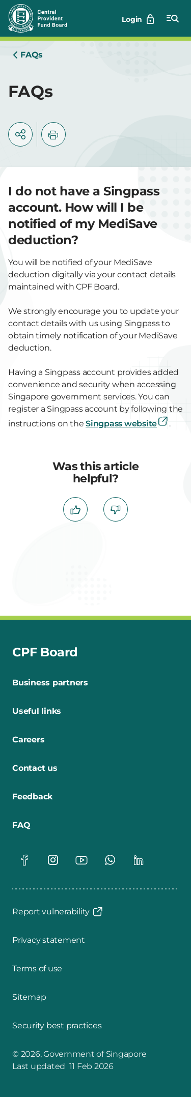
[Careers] (28, 740)
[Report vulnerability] (58, 912)
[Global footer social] (24, 860)
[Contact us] (35, 768)
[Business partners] (50, 683)
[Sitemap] (29, 997)
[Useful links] (36, 711)
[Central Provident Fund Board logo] (43, 18)
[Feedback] (32, 797)
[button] (20, 134)
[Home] (27, 55)
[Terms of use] (37, 969)
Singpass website (127, 423)
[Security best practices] (56, 1026)
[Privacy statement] (48, 940)
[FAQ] (21, 825)
